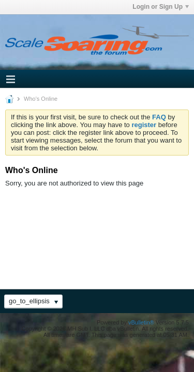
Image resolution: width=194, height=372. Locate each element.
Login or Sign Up (160, 6)
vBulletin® (141, 322)
